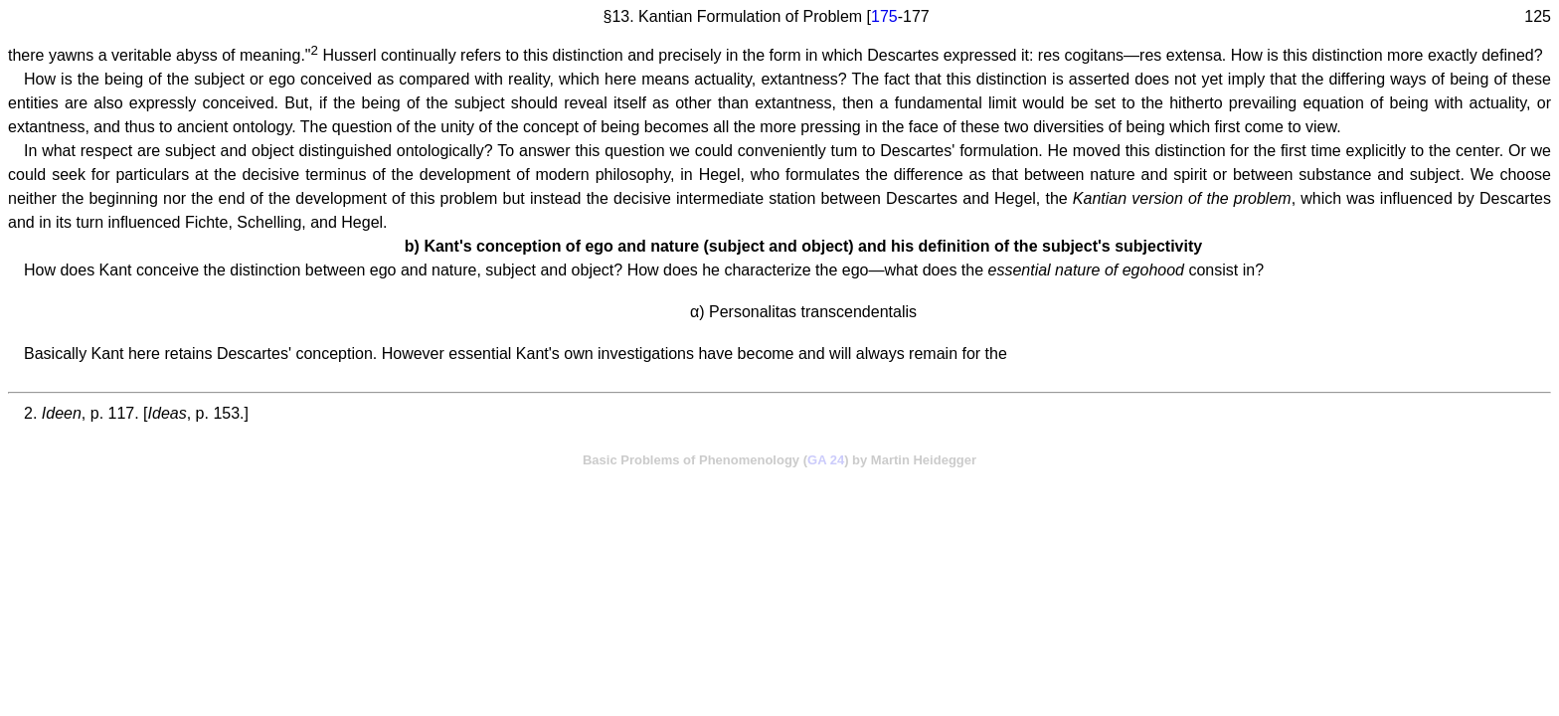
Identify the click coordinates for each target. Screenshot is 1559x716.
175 (884, 16)
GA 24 (825, 459)
